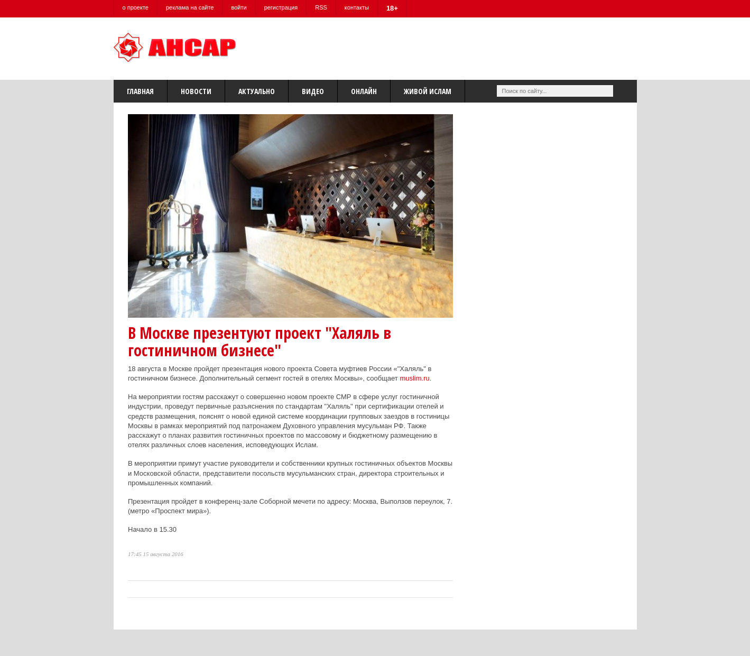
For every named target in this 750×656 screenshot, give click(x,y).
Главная (140, 91)
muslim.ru (414, 378)
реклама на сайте (190, 7)
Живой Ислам (427, 91)
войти (238, 7)
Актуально (256, 91)
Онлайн (364, 91)
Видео (313, 91)
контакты (357, 7)
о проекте (136, 7)
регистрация (281, 7)
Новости (196, 91)
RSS (321, 7)
